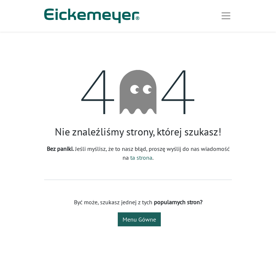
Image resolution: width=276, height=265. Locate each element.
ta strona (141, 157)
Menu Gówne (139, 219)
